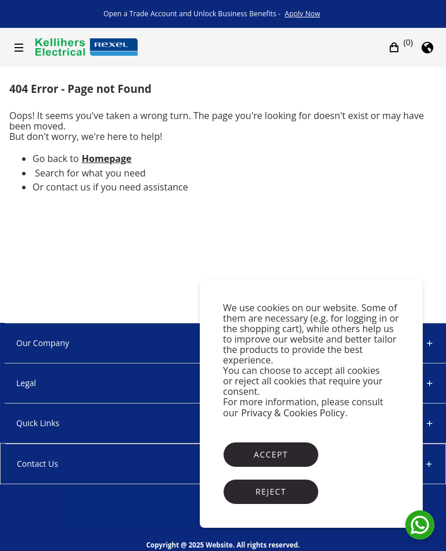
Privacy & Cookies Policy (292, 413)
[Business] (86, 47)
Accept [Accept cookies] (271, 454)
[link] (302, 14)
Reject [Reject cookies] (271, 491)
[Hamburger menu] (19, 48)
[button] (400, 48)
